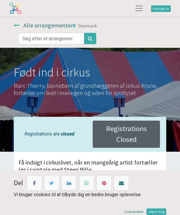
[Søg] (90, 38)
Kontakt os (161, 8)
